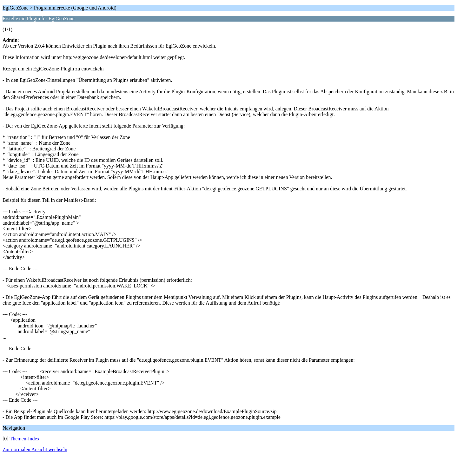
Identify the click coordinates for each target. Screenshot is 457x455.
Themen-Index (24, 438)
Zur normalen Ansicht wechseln (35, 449)
